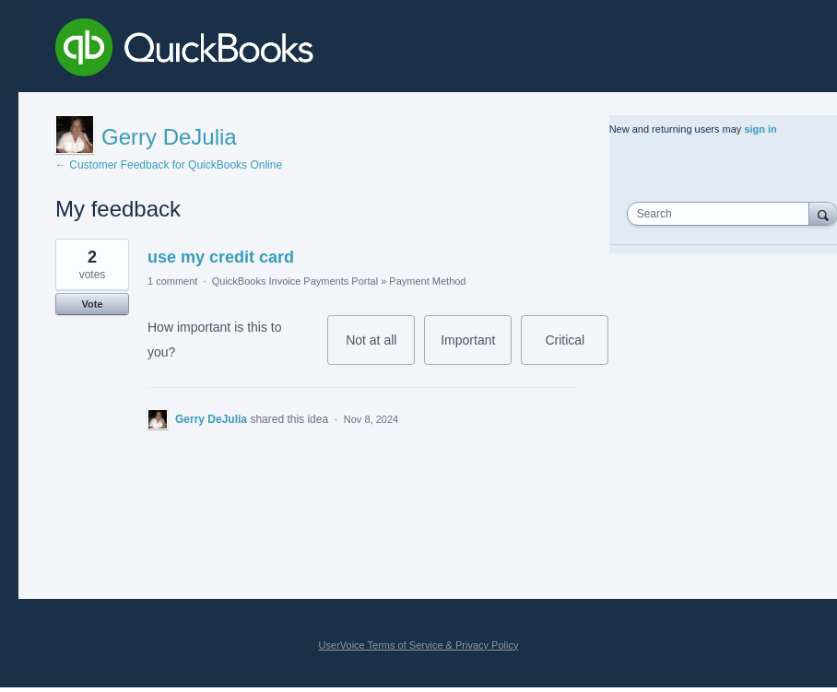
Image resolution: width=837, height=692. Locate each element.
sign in (760, 129)
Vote (91, 304)
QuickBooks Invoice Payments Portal (295, 281)
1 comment (172, 281)
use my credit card (220, 257)
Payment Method (427, 281)
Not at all (380, 349)
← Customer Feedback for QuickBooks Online (168, 164)
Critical (576, 349)
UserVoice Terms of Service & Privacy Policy (419, 645)
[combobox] (722, 213)
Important (476, 349)
